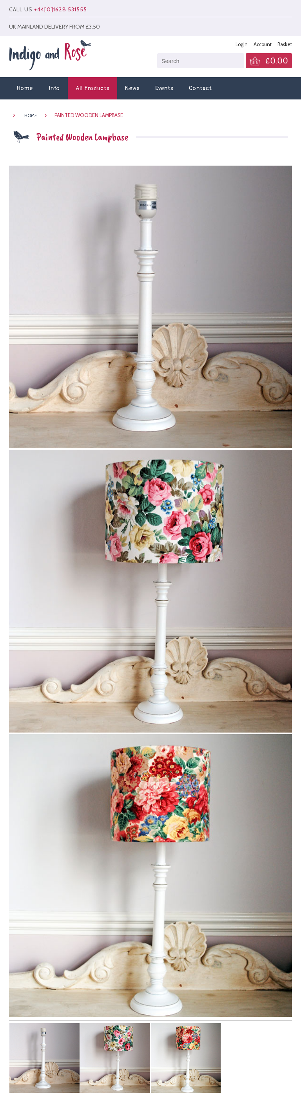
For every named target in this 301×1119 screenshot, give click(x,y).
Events (164, 88)
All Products (92, 88)
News (132, 88)
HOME (30, 115)
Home (25, 88)
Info (54, 88)
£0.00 (276, 61)
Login (242, 44)
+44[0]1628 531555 (60, 9)
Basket (284, 44)
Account (263, 44)
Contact (200, 88)
